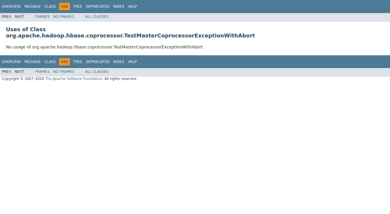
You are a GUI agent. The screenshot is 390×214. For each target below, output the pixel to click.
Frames (42, 17)
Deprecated (98, 6)
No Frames (63, 17)
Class (50, 6)
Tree (77, 6)
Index (118, 6)
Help (132, 6)
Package (32, 6)
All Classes (97, 17)
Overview (11, 6)
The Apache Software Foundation (73, 79)
